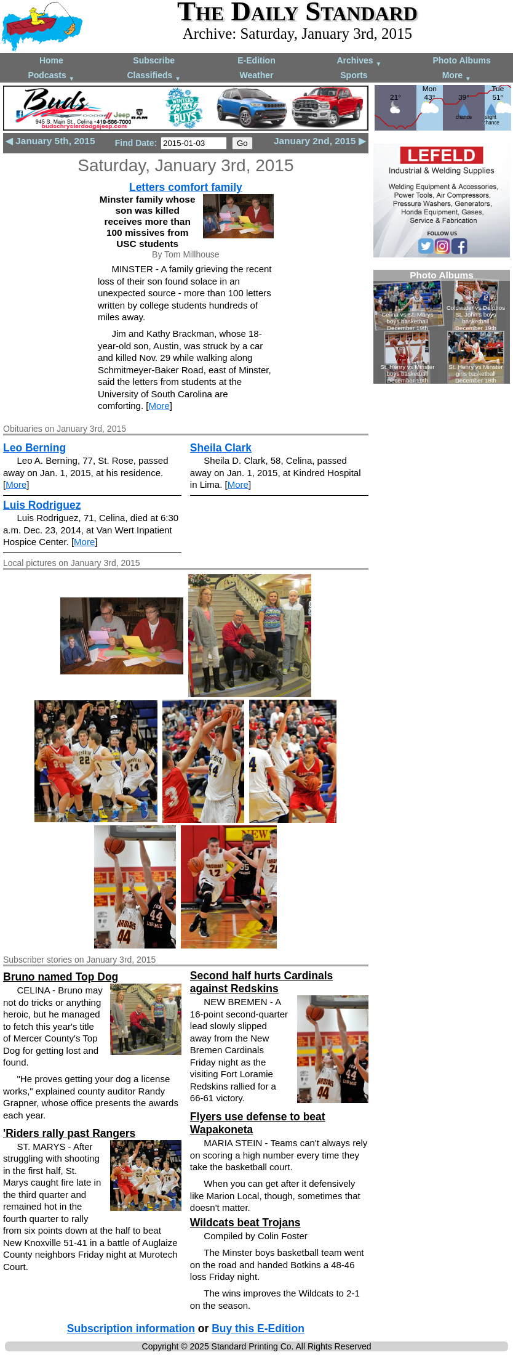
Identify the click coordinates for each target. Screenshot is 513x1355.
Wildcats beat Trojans (245, 1222)
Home (51, 60)
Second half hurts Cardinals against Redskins (261, 982)
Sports (353, 75)
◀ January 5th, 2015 (50, 141)
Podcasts (51, 76)
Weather (257, 75)
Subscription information (131, 1328)
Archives (358, 61)
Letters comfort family (185, 187)
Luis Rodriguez (42, 505)
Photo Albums (461, 60)
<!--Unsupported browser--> (441, 327)
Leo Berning (34, 448)
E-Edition (256, 60)
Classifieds (154, 76)
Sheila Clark (221, 448)
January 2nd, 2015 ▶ (320, 141)
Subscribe (154, 60)
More (456, 76)
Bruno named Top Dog (60, 977)
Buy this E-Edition (258, 1328)
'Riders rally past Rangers (69, 1133)
